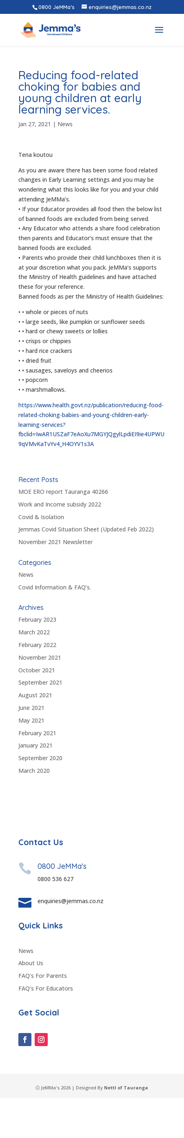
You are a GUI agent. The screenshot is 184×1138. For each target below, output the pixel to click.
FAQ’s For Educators (45, 1029)
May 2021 (31, 720)
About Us (30, 1003)
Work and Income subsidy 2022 (59, 504)
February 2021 (37, 733)
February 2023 (37, 619)
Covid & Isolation (41, 517)
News (65, 124)
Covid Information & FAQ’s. (54, 587)
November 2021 (39, 657)
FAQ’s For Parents (42, 1016)
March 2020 (34, 770)
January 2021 (35, 745)
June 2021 (31, 708)
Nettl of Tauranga (126, 1128)
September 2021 (40, 682)
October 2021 (36, 670)
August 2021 (35, 695)
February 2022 (37, 645)
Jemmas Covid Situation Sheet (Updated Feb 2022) (86, 529)
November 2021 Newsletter (55, 542)
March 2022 (34, 632)
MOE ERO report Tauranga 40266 (63, 491)
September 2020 (40, 758)
